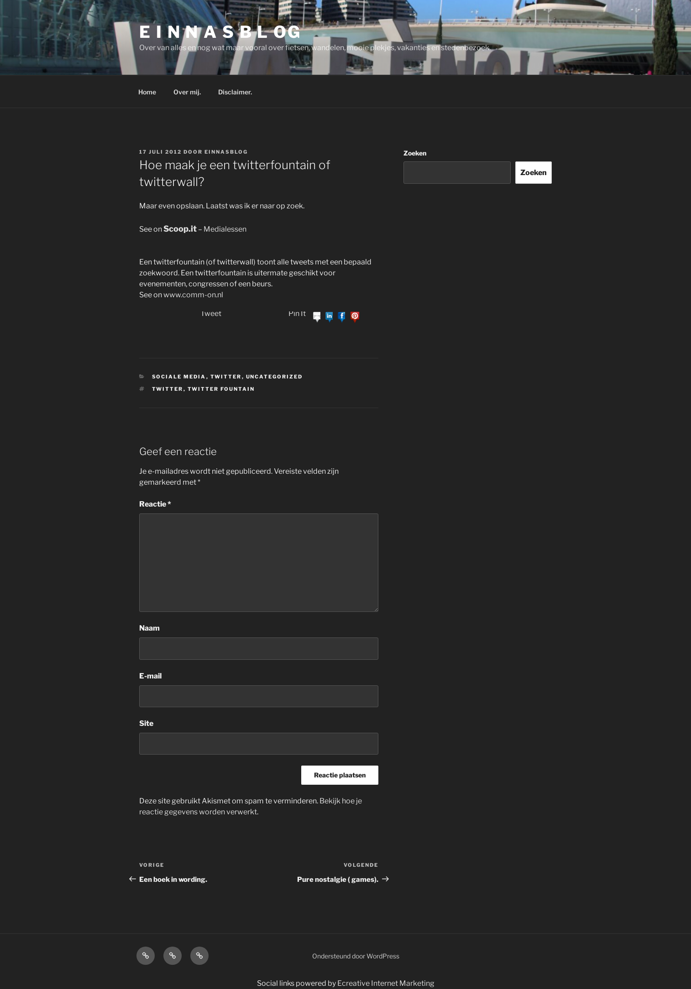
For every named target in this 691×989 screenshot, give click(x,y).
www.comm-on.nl (193, 294)
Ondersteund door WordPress (355, 956)
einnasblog (226, 152)
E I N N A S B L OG (220, 32)
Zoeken (414, 153)
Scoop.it (180, 228)
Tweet (210, 313)
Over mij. (187, 92)
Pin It (297, 313)
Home (147, 92)
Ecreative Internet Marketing (385, 983)
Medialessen (225, 229)
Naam (149, 628)
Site (146, 723)
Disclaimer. (235, 92)
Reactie (155, 504)
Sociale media (179, 376)
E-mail (150, 676)
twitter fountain (221, 389)
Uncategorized (274, 376)
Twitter (226, 376)
